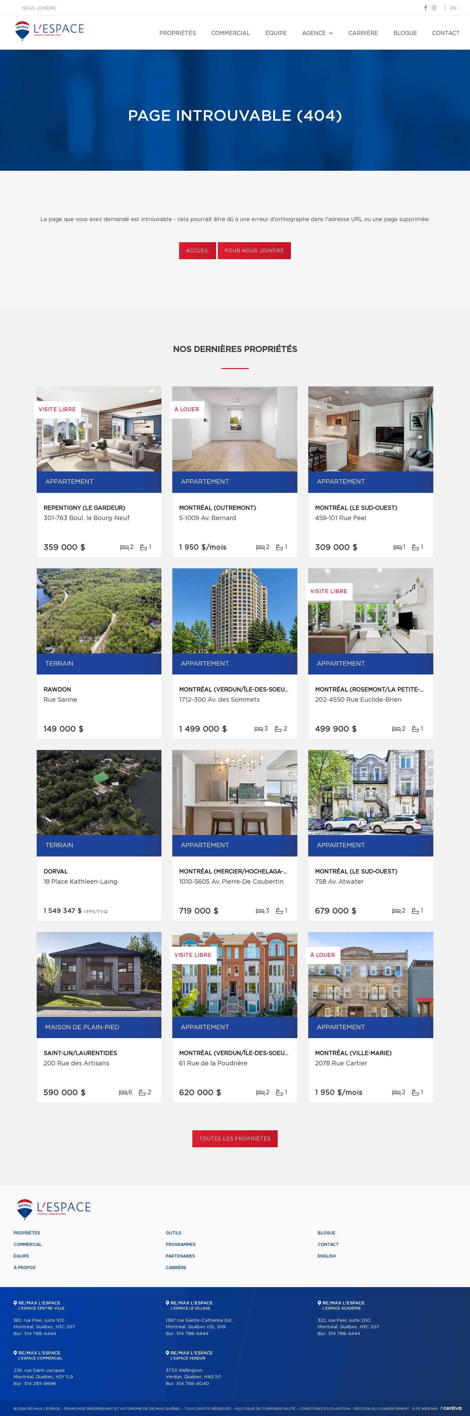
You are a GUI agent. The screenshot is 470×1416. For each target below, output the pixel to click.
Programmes (181, 1245)
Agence (314, 33)
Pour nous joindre (254, 251)
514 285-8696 (40, 1384)
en (453, 8)
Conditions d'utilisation (324, 1409)
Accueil (197, 251)
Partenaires (180, 1256)
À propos (25, 1268)
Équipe (276, 33)
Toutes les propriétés (235, 1139)
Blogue (405, 33)
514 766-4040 (192, 1384)
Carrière (363, 33)
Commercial (230, 33)
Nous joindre (39, 8)
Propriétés (177, 33)
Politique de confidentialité (265, 1409)
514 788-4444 (40, 1334)
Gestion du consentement (381, 1409)
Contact (446, 33)
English (327, 1256)
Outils (173, 1233)
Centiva (451, 1408)
